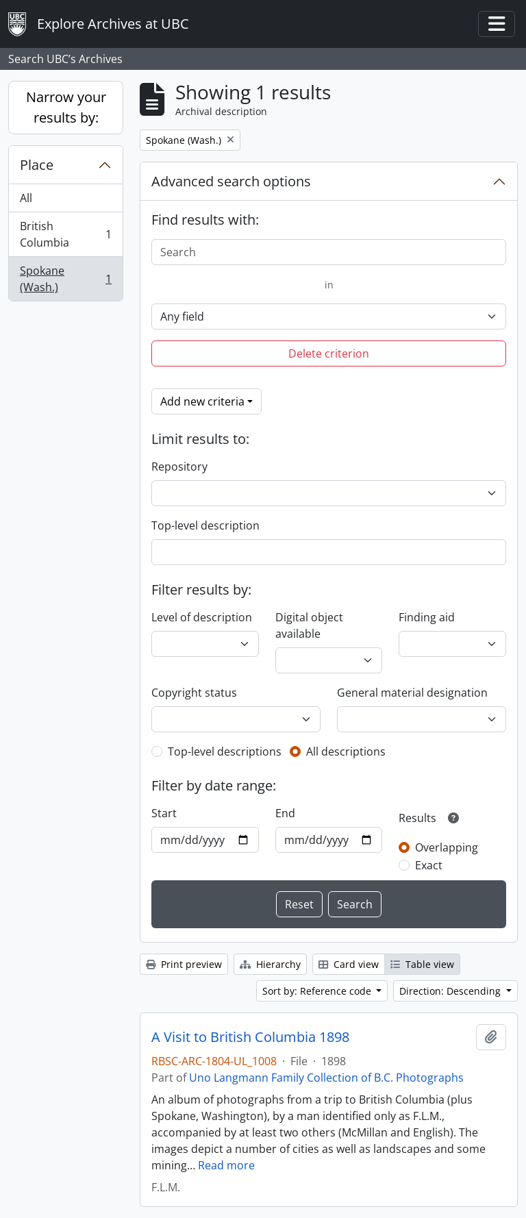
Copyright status (194, 692)
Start (164, 813)
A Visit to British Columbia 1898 (250, 1037)
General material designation (412, 692)
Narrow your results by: (66, 107)
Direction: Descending (451, 990)
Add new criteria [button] (202, 401)
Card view (348, 964)
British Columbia (65, 234)
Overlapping (446, 847)
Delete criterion (328, 353)
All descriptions (346, 751)
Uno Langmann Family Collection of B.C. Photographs (326, 1077)
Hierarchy (270, 964)
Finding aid (427, 617)
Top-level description (205, 525)
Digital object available (309, 625)
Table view (422, 964)
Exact (428, 865)
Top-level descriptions (224, 751)
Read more (226, 1165)
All (26, 198)
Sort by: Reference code (318, 990)
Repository (179, 466)
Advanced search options (231, 181)
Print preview (184, 964)
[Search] (328, 252)
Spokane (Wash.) (65, 279)
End (285, 813)
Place (36, 165)
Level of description (201, 617)
